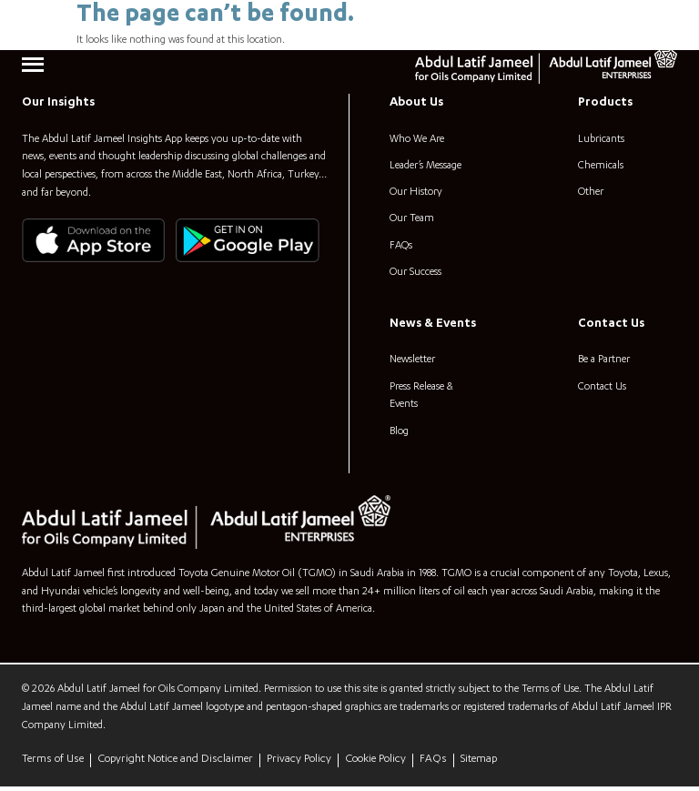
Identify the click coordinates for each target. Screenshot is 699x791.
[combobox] (595, 23)
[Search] (663, 22)
